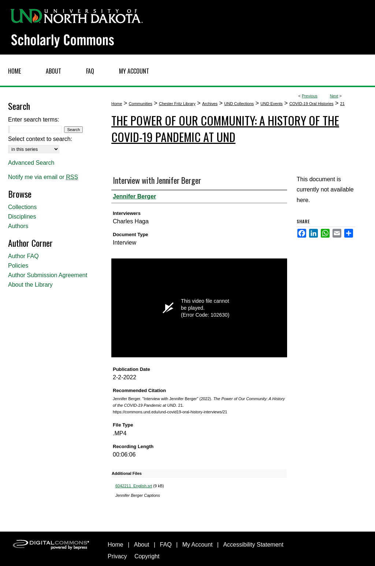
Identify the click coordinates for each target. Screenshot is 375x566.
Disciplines (22, 216)
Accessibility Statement (253, 544)
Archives (210, 103)
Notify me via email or (43, 177)
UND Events (271, 103)
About (141, 544)
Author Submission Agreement (47, 275)
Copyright (146, 556)
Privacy (117, 556)
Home (116, 103)
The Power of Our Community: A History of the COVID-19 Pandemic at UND (225, 128)
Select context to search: (40, 139)
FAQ (166, 544)
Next (334, 96)
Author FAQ (23, 256)
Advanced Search (31, 163)
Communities (140, 103)
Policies (18, 265)
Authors (18, 226)
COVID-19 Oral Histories (311, 103)
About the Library (30, 285)
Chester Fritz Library (177, 103)
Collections (22, 207)
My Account (197, 544)
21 (342, 103)
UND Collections (239, 103)
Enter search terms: (33, 119)
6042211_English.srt (133, 486)
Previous (310, 96)
